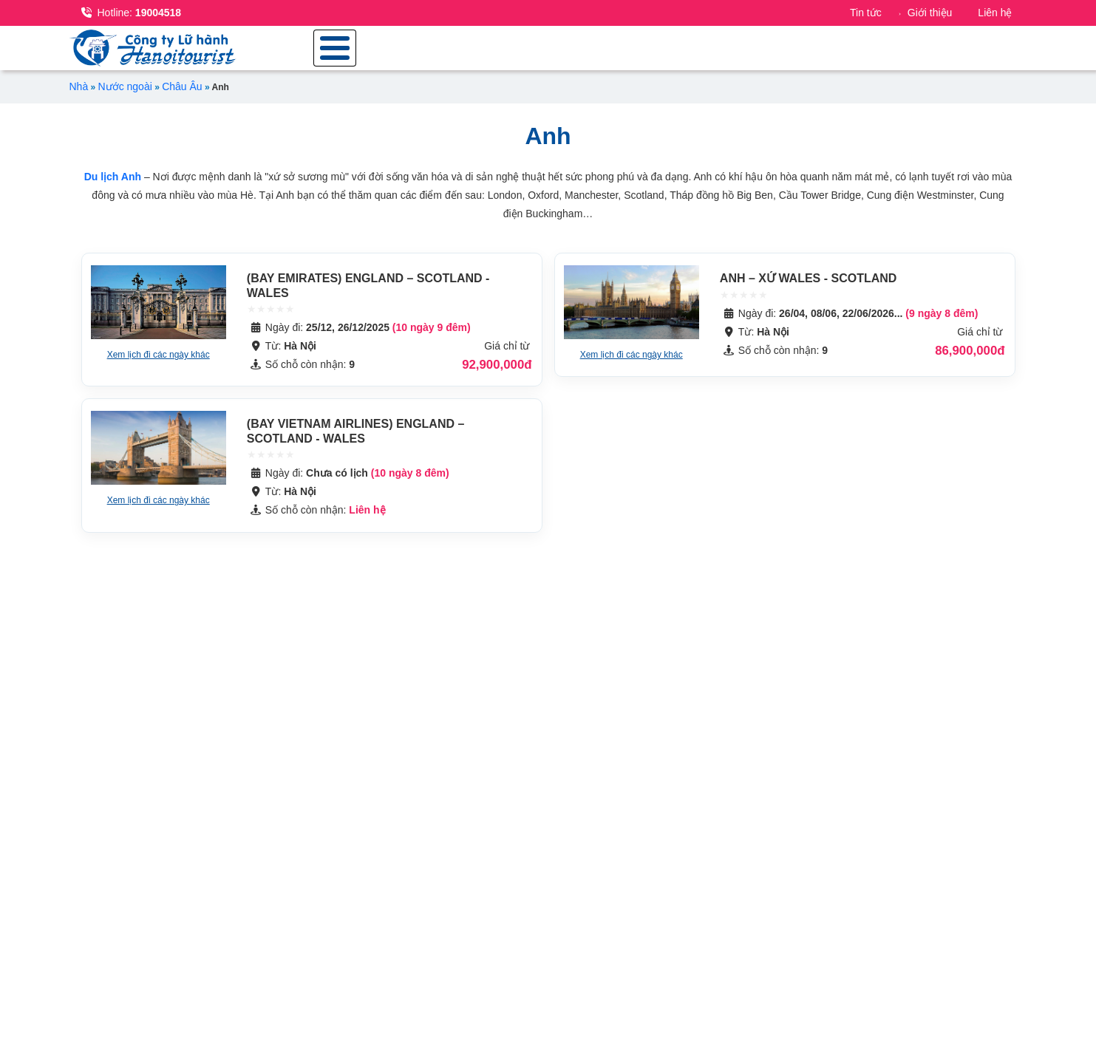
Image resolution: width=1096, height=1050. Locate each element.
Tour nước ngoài (636, 52)
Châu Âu (182, 97)
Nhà (79, 97)
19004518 (131, 12)
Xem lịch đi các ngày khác (158, 365)
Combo (863, 52)
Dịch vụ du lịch (969, 52)
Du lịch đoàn (764, 52)
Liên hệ (995, 12)
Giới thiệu (930, 12)
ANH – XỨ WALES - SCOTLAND (808, 288)
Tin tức (866, 12)
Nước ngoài (125, 97)
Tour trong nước (495, 52)
